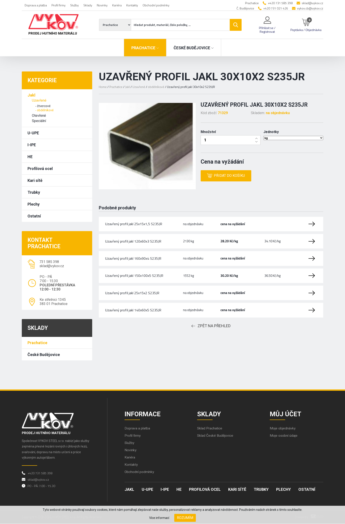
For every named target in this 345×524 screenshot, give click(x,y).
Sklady (87, 5)
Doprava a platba (36, 5)
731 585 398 (49, 262)
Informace (143, 414)
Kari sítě (35, 180)
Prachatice (37, 342)
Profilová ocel (40, 168)
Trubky (34, 192)
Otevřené (39, 115)
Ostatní (34, 216)
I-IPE (32, 144)
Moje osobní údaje (284, 436)
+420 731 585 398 (280, 3)
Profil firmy (58, 5)
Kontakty (132, 5)
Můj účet (286, 414)
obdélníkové (45, 110)
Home (103, 86)
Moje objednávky (283, 429)
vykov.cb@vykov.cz (310, 8)
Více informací (159, 518)
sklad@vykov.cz (312, 3)
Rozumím (185, 518)
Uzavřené (39, 100)
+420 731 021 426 (275, 8)
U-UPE (33, 133)
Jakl (31, 95)
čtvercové (44, 106)
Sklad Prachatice (210, 429)
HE (30, 156)
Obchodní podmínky (156, 5)
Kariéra (117, 5)
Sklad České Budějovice (215, 436)
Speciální (39, 121)
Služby (74, 5)
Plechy (34, 204)
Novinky (102, 5)
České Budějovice (44, 354)
